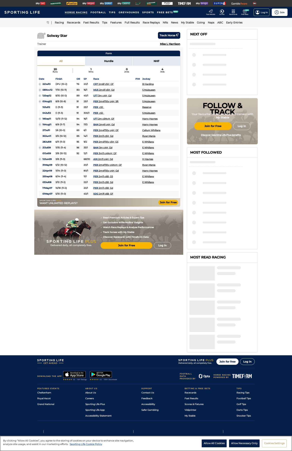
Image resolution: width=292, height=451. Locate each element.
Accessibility (148, 368)
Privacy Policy (67, 418)
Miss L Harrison (170, 44)
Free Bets (190, 385)
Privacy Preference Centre (110, 418)
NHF (156, 61)
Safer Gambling (149, 374)
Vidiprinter (190, 374)
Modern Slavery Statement (100, 385)
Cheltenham (44, 356)
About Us (90, 356)
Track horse (169, 35)
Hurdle (108, 61)
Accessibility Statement (98, 379)
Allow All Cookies (214, 445)
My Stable (190, 379)
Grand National (45, 368)
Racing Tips (243, 356)
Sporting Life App (95, 374)
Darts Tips (242, 374)
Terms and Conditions (47, 418)
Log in (247, 325)
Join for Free (168, 202)
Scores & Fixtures (194, 368)
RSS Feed (90, 391)
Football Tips (244, 362)
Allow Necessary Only (244, 445)
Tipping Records (246, 385)
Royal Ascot (44, 362)
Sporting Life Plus (95, 368)
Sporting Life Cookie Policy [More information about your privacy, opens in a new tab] (86, 446)
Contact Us (147, 356)
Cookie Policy (132, 418)
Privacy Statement (86, 418)
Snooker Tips (244, 379)
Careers (89, 362)
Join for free (227, 325)
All (61, 61)
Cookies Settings (274, 445)
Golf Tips (241, 368)
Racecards (190, 356)
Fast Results (191, 362)
